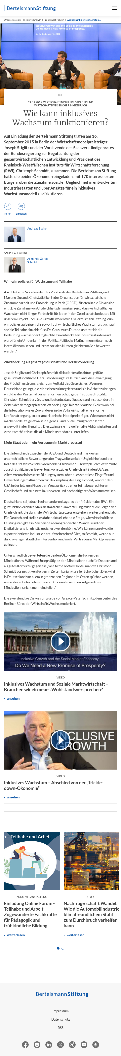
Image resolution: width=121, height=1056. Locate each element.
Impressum (61, 1011)
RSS (60, 1028)
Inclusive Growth (32, 19)
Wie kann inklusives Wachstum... (84, 19)
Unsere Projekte (12, 19)
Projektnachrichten (54, 19)
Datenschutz (60, 1019)
